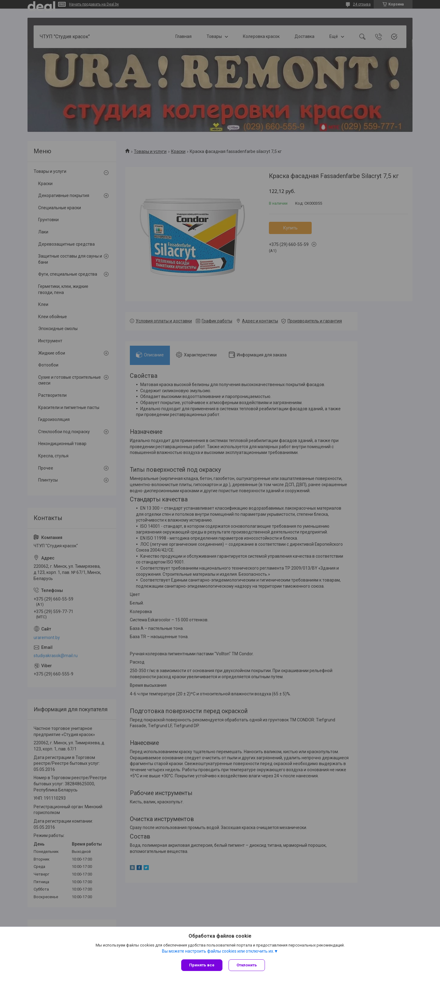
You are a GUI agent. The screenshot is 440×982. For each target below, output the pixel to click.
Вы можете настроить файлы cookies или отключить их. (218, 951)
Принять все (202, 965)
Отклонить (247, 965)
